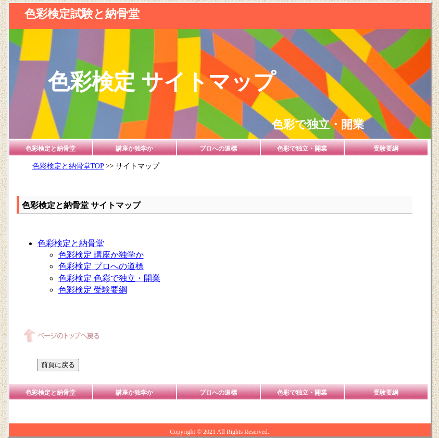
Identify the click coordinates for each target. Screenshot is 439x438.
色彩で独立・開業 (302, 148)
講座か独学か (134, 148)
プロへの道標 (218, 148)
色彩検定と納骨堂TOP (68, 166)
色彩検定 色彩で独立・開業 (109, 278)
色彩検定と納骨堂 (51, 148)
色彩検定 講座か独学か (101, 254)
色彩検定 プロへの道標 (101, 266)
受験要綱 (385, 148)
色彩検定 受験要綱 (92, 289)
